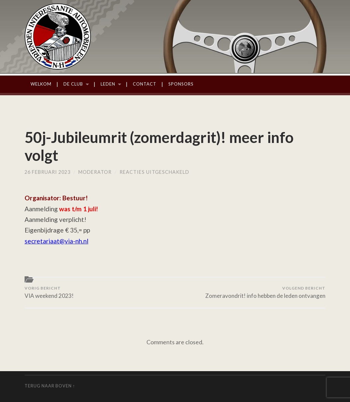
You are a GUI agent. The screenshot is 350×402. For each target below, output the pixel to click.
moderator (95, 172)
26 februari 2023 (47, 172)
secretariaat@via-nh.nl (56, 241)
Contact (144, 84)
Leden (108, 84)
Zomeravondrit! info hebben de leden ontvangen (265, 293)
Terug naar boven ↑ (50, 385)
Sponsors (181, 84)
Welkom (41, 84)
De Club (73, 84)
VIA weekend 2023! (49, 293)
